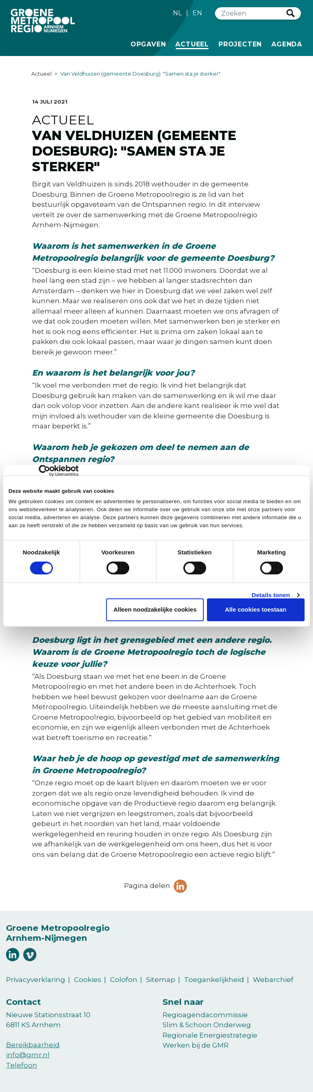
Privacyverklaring (35, 980)
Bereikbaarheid (33, 1045)
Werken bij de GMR (196, 1045)
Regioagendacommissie (205, 1015)
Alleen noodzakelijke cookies (155, 609)
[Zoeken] (251, 13)
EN (197, 13)
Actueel (193, 43)
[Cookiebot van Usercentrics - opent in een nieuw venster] (43, 470)
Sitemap (160, 980)
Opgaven (148, 43)
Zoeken (291, 13)
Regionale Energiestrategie (210, 1035)
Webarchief (273, 980)
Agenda (286, 44)
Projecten (240, 43)
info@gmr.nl (28, 1055)
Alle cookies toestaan (255, 609)
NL (177, 13)
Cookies (87, 980)
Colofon (123, 980)
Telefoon (21, 1065)
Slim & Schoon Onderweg (207, 1025)
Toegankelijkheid (214, 980)
